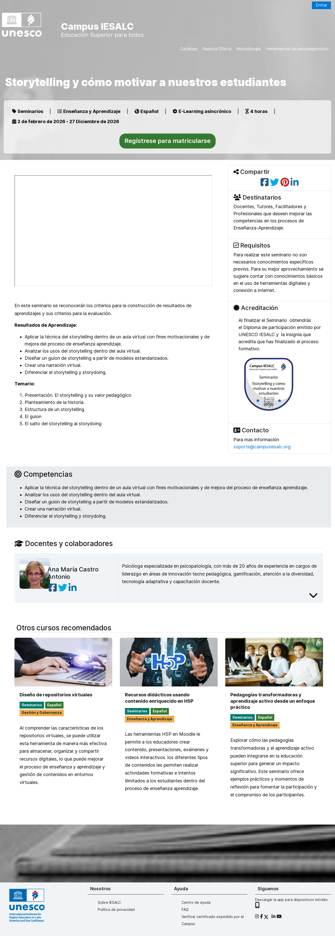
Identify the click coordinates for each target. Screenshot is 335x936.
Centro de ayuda (196, 902)
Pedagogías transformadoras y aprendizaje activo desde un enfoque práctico (272, 701)
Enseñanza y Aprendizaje (88, 111)
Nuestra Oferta (217, 48)
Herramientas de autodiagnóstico (297, 48)
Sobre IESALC (109, 902)
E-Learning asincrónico (202, 111)
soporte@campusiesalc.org (262, 446)
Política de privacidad (116, 909)
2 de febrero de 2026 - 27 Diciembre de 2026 (65, 121)
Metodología (248, 48)
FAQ (185, 909)
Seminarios (27, 111)
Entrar (321, 5)
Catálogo (189, 48)
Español (146, 111)
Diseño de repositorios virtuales (56, 694)
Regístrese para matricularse (167, 140)
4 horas (256, 111)
